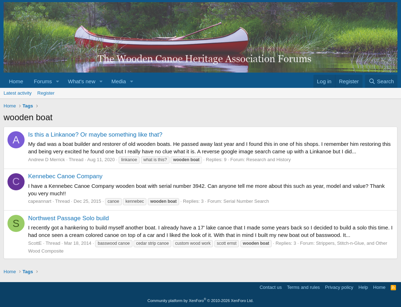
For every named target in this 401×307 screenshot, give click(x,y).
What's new (81, 81)
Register (45, 93)
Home (16, 81)
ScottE (35, 243)
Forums (43, 81)
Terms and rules (303, 287)
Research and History (268, 159)
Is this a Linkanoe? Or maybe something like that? (95, 134)
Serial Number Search (246, 201)
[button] (58, 81)
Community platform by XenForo (200, 300)
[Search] (381, 81)
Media (118, 81)
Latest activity (18, 93)
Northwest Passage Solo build (68, 218)
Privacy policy (339, 287)
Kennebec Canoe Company (65, 176)
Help (363, 287)
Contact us (271, 287)
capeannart (39, 201)
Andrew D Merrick (46, 159)
